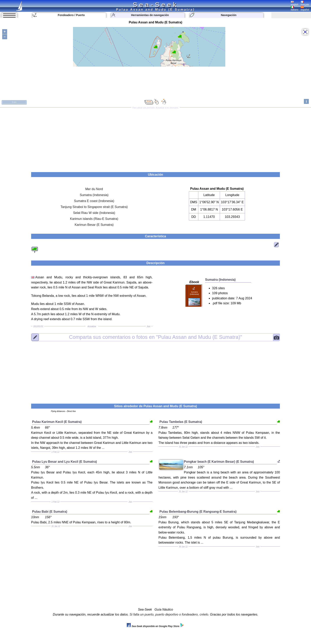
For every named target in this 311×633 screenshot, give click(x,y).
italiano (294, 8)
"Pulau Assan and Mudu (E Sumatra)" (155, 337)
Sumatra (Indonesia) (94, 195)
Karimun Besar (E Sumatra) (94, 224)
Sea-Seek (155, 4)
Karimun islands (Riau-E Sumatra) (94, 218)
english (294, 3)
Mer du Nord (94, 189)
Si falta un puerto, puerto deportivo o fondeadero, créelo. (169, 614)
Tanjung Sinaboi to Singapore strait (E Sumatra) (94, 207)
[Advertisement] (155, 138)
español (305, 8)
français (305, 3)
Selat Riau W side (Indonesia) (94, 213)
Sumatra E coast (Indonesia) (94, 201)
